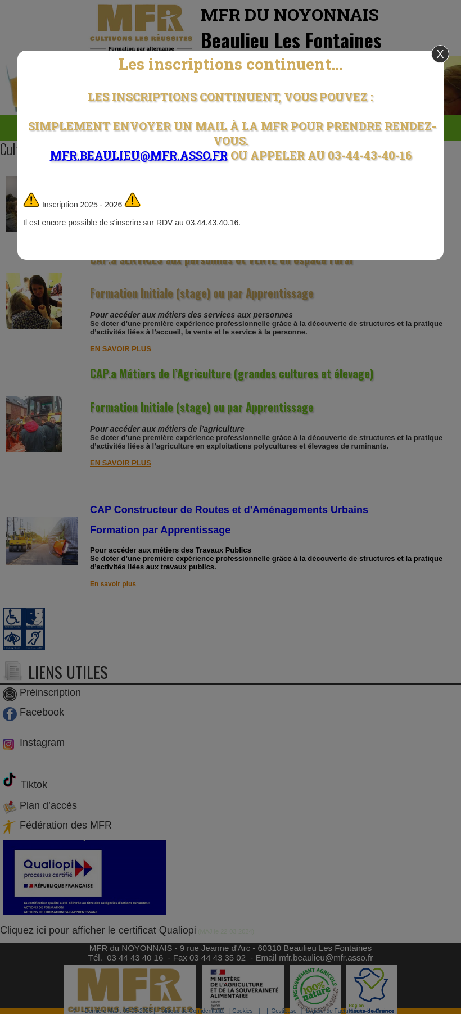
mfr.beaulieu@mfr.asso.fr (139, 155)
